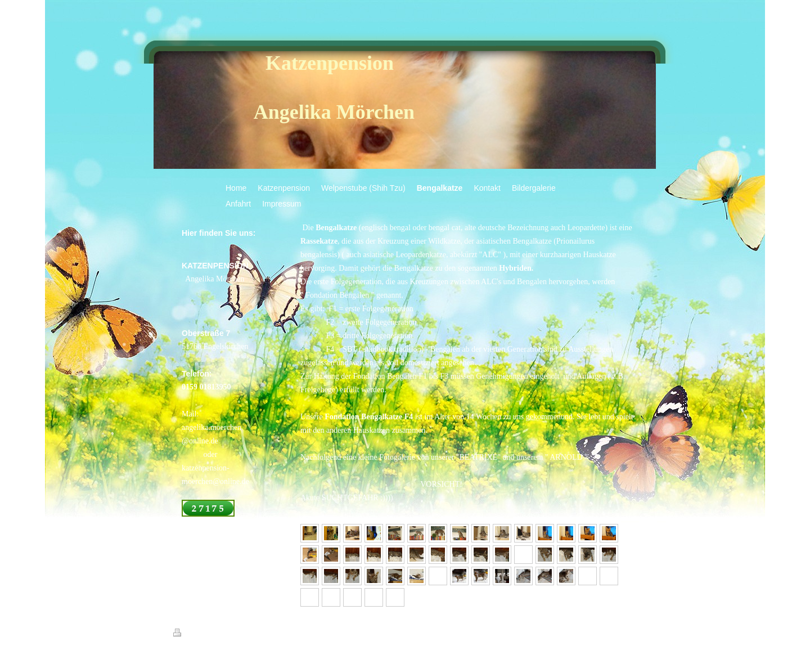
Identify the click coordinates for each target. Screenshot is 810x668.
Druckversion (198, 634)
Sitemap (237, 634)
